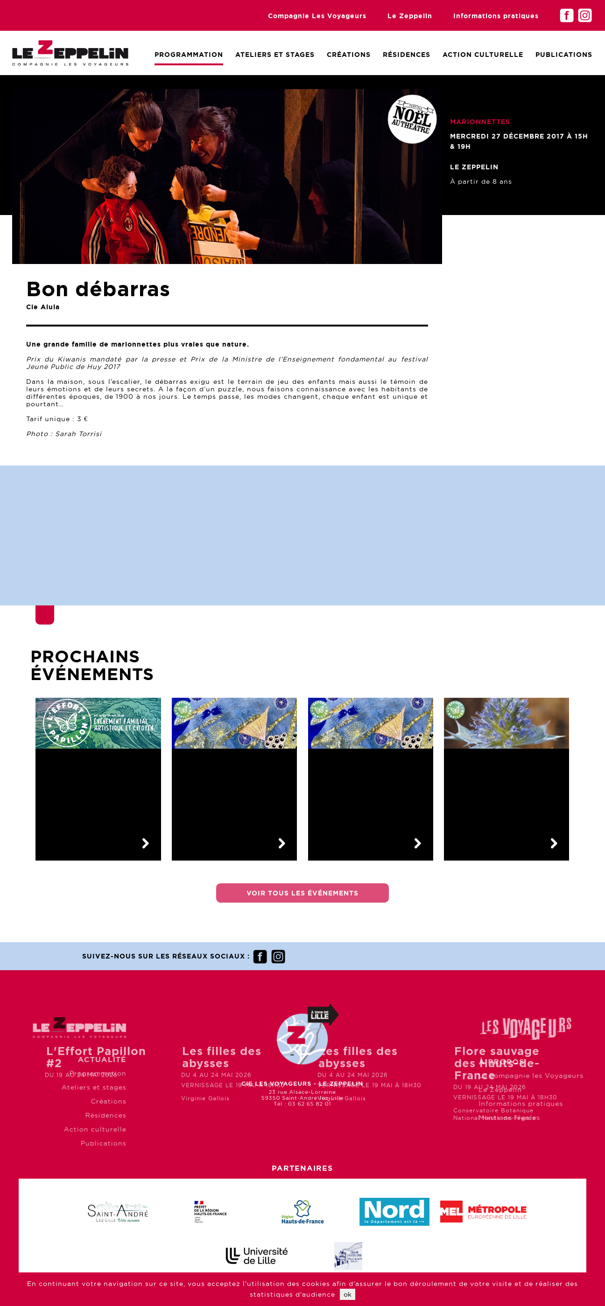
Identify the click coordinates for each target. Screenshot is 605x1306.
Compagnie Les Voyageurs (317, 16)
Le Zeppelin (409, 16)
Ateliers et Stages (275, 54)
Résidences (406, 54)
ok (348, 1294)
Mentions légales (550, 1117)
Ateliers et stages (53, 1087)
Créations (349, 54)
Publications (563, 54)
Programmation (189, 54)
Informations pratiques (496, 16)
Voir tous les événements (302, 899)
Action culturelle (483, 54)
